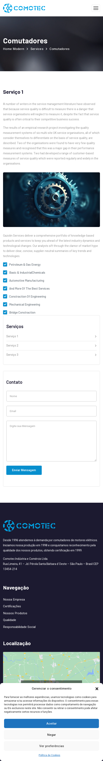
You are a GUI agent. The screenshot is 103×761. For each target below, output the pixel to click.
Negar (51, 735)
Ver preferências (51, 746)
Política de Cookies (49, 755)
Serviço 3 (12, 354)
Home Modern (13, 49)
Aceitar (51, 723)
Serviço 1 (12, 337)
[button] (97, 689)
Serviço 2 (12, 346)
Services (37, 49)
